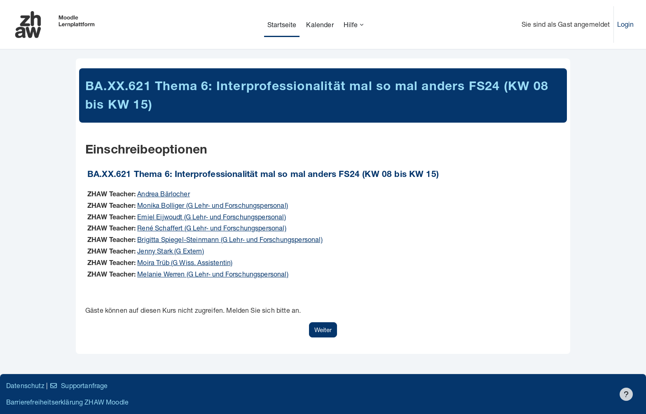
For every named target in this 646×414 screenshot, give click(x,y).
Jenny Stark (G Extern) (170, 251)
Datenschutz (25, 385)
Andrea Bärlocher (163, 194)
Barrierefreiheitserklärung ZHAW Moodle (67, 402)
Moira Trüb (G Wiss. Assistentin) (184, 262)
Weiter (323, 329)
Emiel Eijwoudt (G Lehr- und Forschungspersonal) (211, 217)
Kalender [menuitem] (319, 24)
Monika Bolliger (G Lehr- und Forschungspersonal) (212, 205)
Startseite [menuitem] (282, 24)
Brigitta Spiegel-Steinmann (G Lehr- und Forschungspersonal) (229, 239)
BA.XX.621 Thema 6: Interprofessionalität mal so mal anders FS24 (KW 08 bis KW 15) (263, 175)
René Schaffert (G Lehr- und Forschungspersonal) (211, 228)
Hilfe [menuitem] (351, 24)
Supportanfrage (78, 385)
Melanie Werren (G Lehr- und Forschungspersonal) (212, 274)
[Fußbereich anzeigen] (626, 394)
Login (625, 24)
